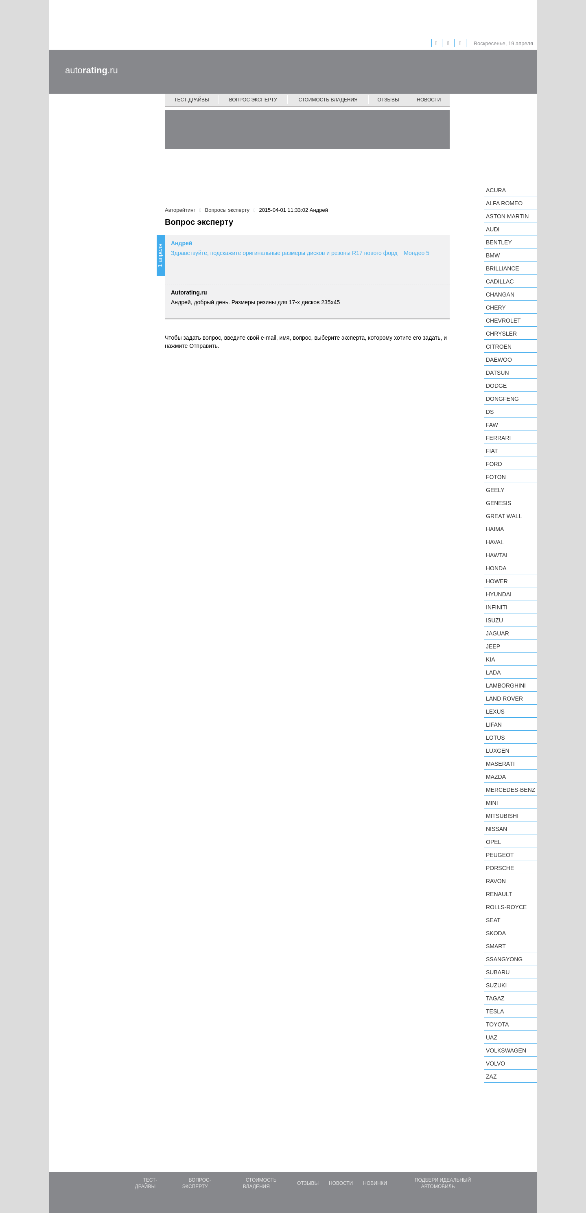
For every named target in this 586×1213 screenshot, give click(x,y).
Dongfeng (502, 399)
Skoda (496, 933)
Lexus (495, 711)
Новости (429, 100)
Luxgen (497, 750)
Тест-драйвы (191, 100)
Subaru (497, 972)
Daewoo (499, 359)
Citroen (499, 346)
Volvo (495, 1063)
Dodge (496, 385)
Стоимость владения (327, 100)
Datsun (497, 372)
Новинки (375, 1183)
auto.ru (91, 70)
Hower (497, 581)
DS (490, 412)
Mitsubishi (502, 816)
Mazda (496, 777)
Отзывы (388, 100)
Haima (495, 529)
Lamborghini (506, 685)
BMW (493, 255)
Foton (496, 477)
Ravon (496, 881)
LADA (493, 672)
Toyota (497, 1024)
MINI (492, 803)
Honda (496, 568)
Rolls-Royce (506, 907)
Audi (492, 229)
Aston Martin (507, 216)
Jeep (493, 646)
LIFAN (494, 724)
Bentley (499, 242)
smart (496, 946)
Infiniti (496, 607)
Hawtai (496, 555)
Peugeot (500, 855)
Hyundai (499, 594)
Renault (499, 894)
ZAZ (491, 1076)
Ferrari (498, 438)
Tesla (495, 1011)
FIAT (492, 451)
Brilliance (502, 268)
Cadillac (500, 281)
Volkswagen (506, 1050)
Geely (495, 490)
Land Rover (504, 698)
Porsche (500, 868)
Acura (496, 190)
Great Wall (504, 516)
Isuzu (494, 620)
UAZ (491, 1037)
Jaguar (497, 633)
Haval (495, 542)
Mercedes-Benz (510, 790)
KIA (490, 659)
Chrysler (501, 333)
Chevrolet (503, 320)
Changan (500, 294)
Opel (493, 842)
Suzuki (496, 985)
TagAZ (495, 998)
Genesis (498, 503)
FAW (492, 425)
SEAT (493, 920)
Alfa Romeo (504, 203)
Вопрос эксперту (253, 100)
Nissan (496, 829)
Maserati (500, 763)
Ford (494, 464)
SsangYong (504, 959)
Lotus (495, 737)
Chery (496, 307)
